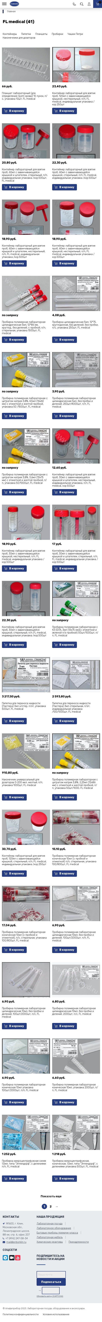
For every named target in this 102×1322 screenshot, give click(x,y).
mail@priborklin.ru (16, 1242)
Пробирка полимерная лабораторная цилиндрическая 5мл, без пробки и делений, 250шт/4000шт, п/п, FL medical (74, 402)
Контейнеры (10, 34)
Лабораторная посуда (49, 1223)
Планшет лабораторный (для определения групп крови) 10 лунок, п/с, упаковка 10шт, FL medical (24, 96)
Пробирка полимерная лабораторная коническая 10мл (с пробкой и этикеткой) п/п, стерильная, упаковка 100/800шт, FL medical (74, 860)
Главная (11, 11)
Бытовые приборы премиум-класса (57, 1232)
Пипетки (26, 34)
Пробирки (57, 34)
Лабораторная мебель (50, 1237)
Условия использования (56, 1314)
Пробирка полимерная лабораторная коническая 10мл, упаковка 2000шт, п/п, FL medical (75, 1087)
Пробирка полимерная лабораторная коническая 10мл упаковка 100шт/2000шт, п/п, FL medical (23, 1087)
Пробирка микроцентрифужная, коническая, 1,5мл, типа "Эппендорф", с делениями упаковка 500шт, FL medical (75, 1163)
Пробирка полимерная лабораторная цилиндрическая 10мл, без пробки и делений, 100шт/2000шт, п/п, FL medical (74, 936)
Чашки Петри (75, 34)
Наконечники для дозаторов (19, 37)
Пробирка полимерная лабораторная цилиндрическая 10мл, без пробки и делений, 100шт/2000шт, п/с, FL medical (23, 1012)
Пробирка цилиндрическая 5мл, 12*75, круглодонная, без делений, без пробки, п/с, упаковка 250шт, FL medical (75, 325)
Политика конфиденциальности (21, 1314)
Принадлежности (79, 1241)
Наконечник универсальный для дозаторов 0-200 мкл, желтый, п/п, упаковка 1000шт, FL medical (22, 782)
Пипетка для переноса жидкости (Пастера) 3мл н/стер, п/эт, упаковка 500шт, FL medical (24, 706)
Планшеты (41, 34)
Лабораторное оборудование (54, 1228)
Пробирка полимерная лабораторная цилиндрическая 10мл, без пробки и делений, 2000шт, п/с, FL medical (74, 1011)
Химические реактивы (50, 1241)
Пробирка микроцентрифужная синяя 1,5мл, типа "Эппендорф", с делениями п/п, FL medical (24, 1163)
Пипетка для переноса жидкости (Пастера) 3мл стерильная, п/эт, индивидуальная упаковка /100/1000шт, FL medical (71, 707)
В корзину (14, 111)
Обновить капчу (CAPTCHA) (50, 1296)
